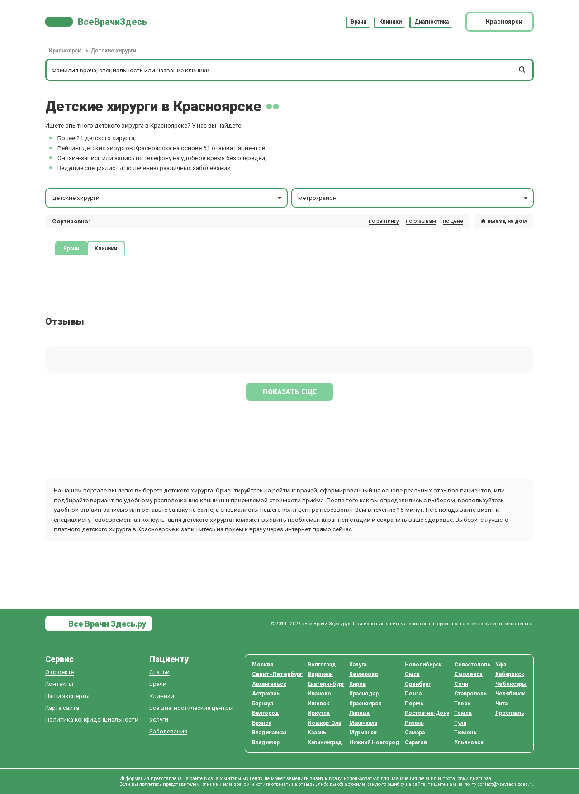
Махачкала (363, 723)
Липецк (359, 713)
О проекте (59, 672)
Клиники (390, 22)
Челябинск (510, 693)
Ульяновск (469, 742)
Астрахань (266, 693)
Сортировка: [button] (71, 221)
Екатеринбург (326, 684)
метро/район (413, 197)
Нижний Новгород (374, 742)
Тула (460, 723)
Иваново (319, 693)
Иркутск (319, 713)
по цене (453, 221)
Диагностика (431, 22)
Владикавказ (269, 732)
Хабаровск (509, 674)
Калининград (325, 742)
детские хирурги (168, 197)
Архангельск (269, 684)
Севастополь (472, 665)
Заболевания (168, 731)
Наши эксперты (67, 696)
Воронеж (320, 674)
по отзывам (421, 221)
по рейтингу (384, 221)
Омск (412, 674)
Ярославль (509, 713)
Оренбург (418, 684)
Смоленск (468, 674)
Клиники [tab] (106, 248)
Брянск (261, 723)
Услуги (158, 719)
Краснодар (364, 693)
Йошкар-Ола (324, 723)
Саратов (416, 742)
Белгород (265, 713)
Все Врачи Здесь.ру (106, 624)
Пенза (413, 693)
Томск (463, 713)
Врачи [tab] (71, 248)
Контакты (59, 684)
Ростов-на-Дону (427, 713)
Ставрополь (470, 693)
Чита (501, 703)
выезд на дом (503, 221)
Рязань (414, 723)
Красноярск (365, 703)
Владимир (266, 742)
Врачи (358, 22)
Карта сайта (62, 707)
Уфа (500, 665)
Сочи (461, 684)
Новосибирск (423, 665)
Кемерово (363, 674)
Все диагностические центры (191, 707)
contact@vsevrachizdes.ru (506, 784)
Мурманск (363, 732)
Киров (357, 684)
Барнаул (262, 703)
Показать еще (290, 392)
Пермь (414, 703)
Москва (263, 665)
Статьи (159, 672)
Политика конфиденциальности (91, 719)
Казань (317, 732)
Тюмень (465, 732)
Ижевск (318, 703)
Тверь (462, 703)
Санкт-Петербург (277, 674)
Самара (415, 732)
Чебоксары (511, 684)
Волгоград (322, 665)
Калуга (357, 665)
